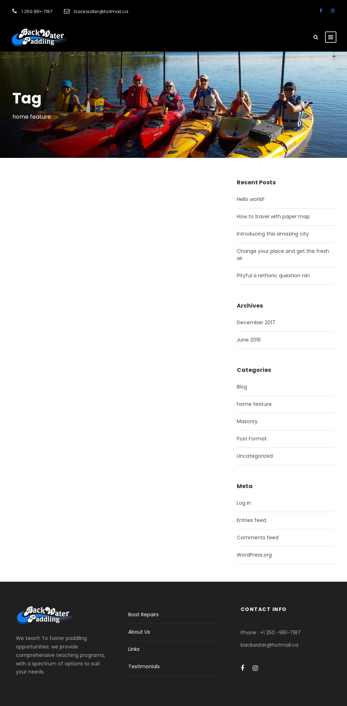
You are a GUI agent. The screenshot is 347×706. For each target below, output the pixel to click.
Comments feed (257, 537)
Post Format (252, 438)
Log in (244, 502)
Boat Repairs (143, 614)
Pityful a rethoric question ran (273, 275)
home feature (254, 404)
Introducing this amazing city (273, 233)
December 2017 (256, 322)
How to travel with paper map (273, 216)
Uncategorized (255, 455)
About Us (139, 631)
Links (134, 649)
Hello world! (250, 199)
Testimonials (144, 666)
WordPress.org (254, 554)
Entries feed (251, 520)
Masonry (247, 421)
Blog (242, 386)
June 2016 (249, 339)
